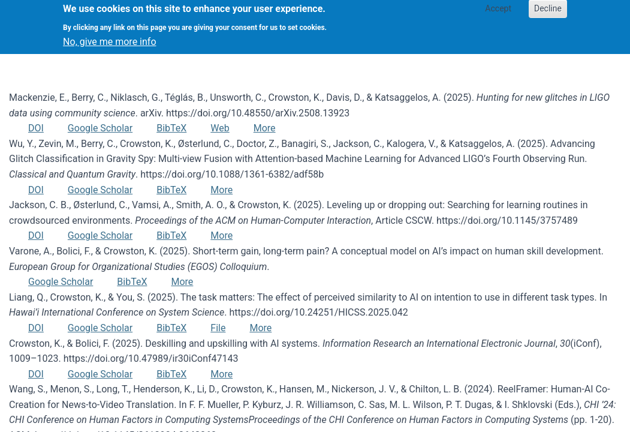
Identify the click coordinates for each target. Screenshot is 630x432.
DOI (36, 128)
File (217, 328)
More (265, 128)
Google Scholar (100, 128)
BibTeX (171, 128)
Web (219, 128)
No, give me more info (109, 36)
